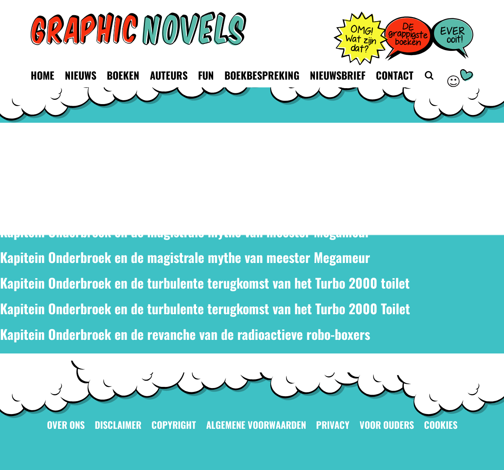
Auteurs (169, 75)
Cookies (440, 425)
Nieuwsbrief (337, 75)
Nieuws (80, 75)
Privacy (332, 425)
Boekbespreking (261, 75)
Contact (395, 75)
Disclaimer (118, 425)
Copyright (173, 425)
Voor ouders (387, 425)
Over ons (66, 425)
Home (42, 75)
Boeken (123, 75)
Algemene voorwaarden (256, 425)
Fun (206, 75)
